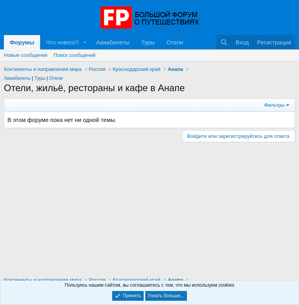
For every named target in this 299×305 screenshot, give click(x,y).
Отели (174, 42)
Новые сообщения (25, 55)
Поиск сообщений (75, 55)
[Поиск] (224, 42)
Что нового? (62, 42)
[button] (84, 42)
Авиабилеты (113, 42)
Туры (148, 42)
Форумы (22, 42)
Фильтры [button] (274, 105)
